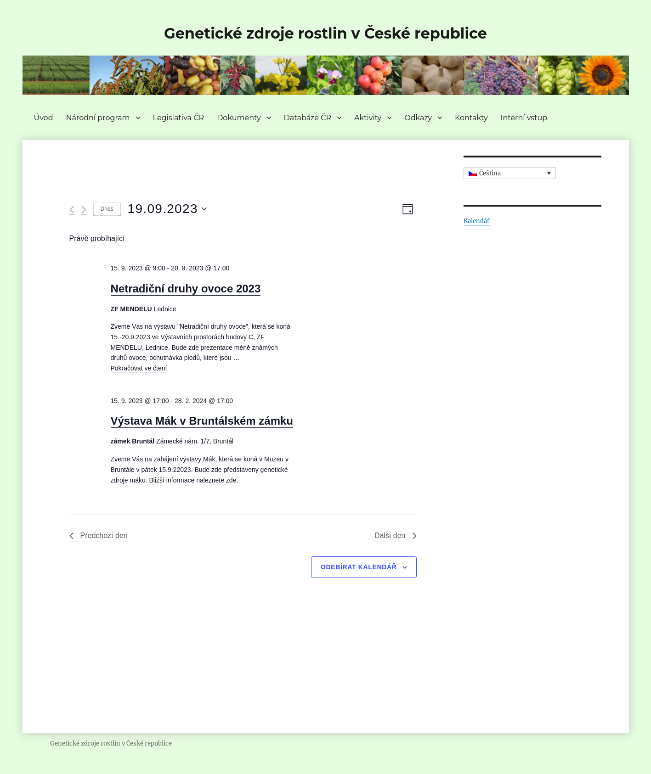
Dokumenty (238, 117)
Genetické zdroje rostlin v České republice (325, 33)
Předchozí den (98, 535)
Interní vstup (524, 117)
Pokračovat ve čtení (139, 368)
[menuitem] (510, 173)
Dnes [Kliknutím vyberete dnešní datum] (107, 209)
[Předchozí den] (71, 209)
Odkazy (418, 117)
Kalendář (477, 221)
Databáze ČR (307, 117)
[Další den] (83, 209)
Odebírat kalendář (359, 567)
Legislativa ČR (178, 117)
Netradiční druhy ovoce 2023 (186, 288)
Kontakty (471, 117)
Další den (395, 535)
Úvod (43, 117)
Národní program (98, 117)
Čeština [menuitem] (490, 173)
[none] (510, 173)
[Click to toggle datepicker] (167, 209)
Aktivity (367, 117)
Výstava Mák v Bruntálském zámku (202, 421)
